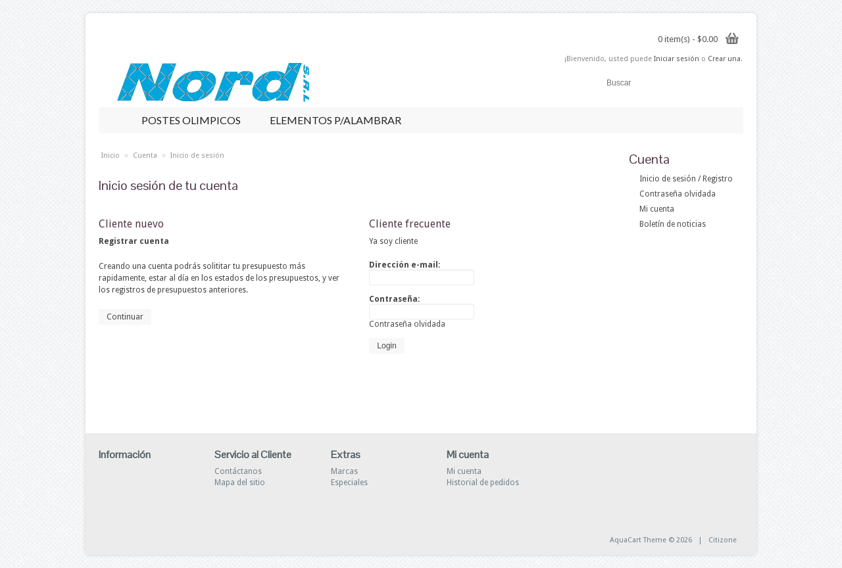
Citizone (722, 540)
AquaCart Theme (638, 540)
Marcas (344, 471)
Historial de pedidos (483, 482)
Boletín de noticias (672, 224)
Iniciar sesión (676, 59)
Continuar (125, 316)
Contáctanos (238, 471)
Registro (718, 178)
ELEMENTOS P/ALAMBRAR (340, 120)
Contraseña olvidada (677, 194)
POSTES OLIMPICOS (195, 120)
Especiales (349, 482)
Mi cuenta (656, 209)
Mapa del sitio (239, 482)
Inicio (110, 155)
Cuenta (145, 155)
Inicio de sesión (667, 178)
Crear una (724, 59)
